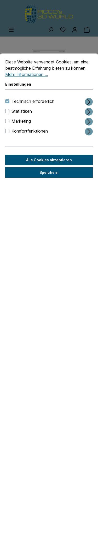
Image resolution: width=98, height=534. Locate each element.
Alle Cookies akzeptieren (49, 160)
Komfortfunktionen (29, 131)
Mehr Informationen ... (26, 74)
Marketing (21, 121)
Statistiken (21, 111)
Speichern (49, 172)
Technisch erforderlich (32, 101)
